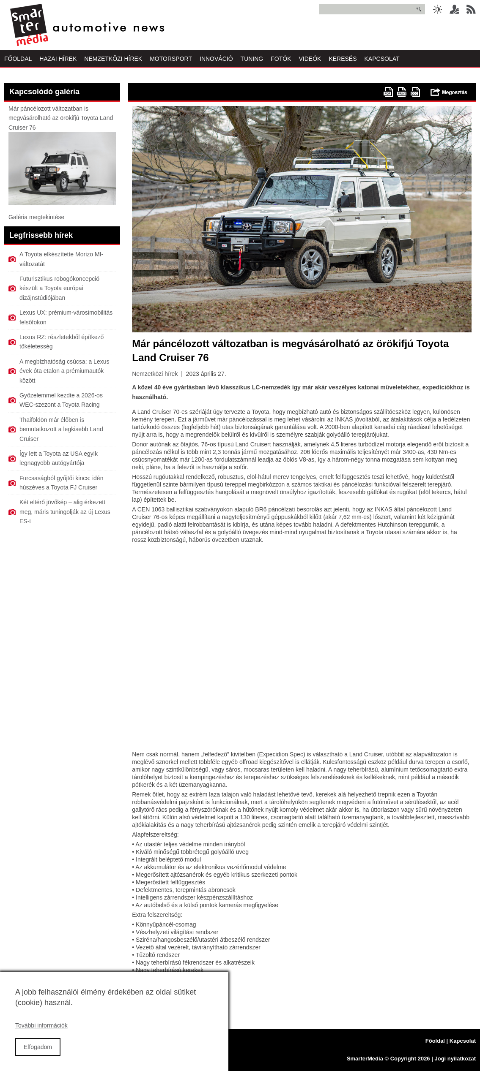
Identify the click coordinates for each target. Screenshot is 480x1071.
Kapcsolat (382, 58)
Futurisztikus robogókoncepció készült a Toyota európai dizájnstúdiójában (59, 288)
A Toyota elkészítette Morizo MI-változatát (61, 259)
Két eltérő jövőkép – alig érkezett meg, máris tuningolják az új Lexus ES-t (64, 512)
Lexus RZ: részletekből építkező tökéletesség (61, 342)
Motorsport (171, 58)
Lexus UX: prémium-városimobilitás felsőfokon (65, 317)
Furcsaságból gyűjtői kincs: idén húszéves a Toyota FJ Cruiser (61, 483)
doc (415, 92)
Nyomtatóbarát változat (401, 92)
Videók (310, 58)
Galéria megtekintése (36, 217)
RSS (471, 9)
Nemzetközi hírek (155, 373)
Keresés (343, 58)
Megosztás (449, 92)
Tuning (252, 58)
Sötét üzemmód (437, 9)
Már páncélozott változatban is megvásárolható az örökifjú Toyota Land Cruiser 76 (60, 118)
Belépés (454, 9)
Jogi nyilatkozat (455, 1058)
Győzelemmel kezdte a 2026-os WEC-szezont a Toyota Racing (61, 400)
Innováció (216, 58)
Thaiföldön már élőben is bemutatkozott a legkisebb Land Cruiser (61, 429)
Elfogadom (38, 1047)
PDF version (388, 92)
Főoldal (18, 58)
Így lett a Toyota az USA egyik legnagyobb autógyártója (58, 458)
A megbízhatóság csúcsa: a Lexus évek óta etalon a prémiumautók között (64, 371)
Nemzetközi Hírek (113, 58)
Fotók (281, 58)
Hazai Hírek (58, 58)
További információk (41, 1025)
